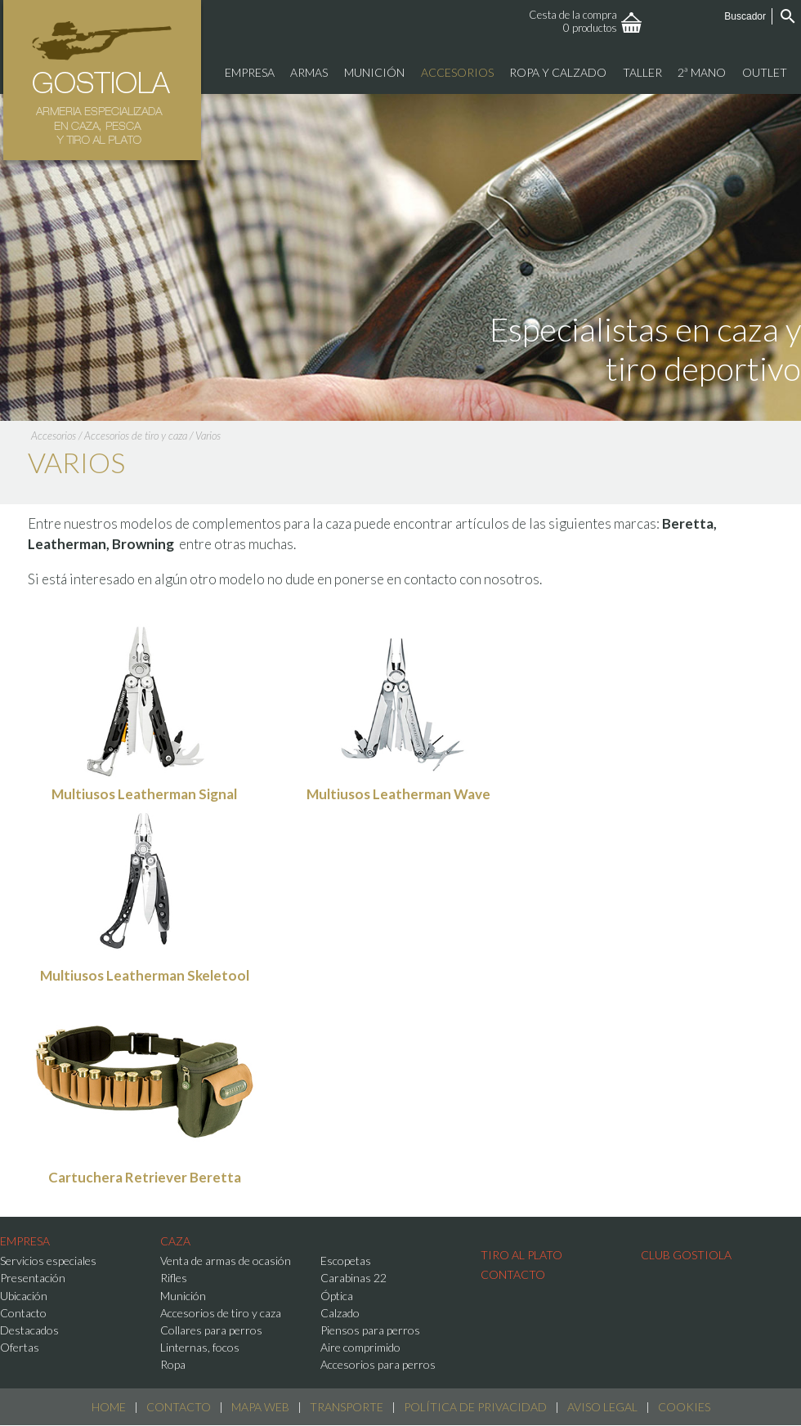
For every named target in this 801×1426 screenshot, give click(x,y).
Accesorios (53, 435)
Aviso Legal (602, 1407)
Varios (208, 435)
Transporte (346, 1407)
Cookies (684, 1407)
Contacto (178, 1407)
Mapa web (260, 1407)
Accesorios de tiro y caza (135, 435)
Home (109, 1407)
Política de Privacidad (475, 1407)
